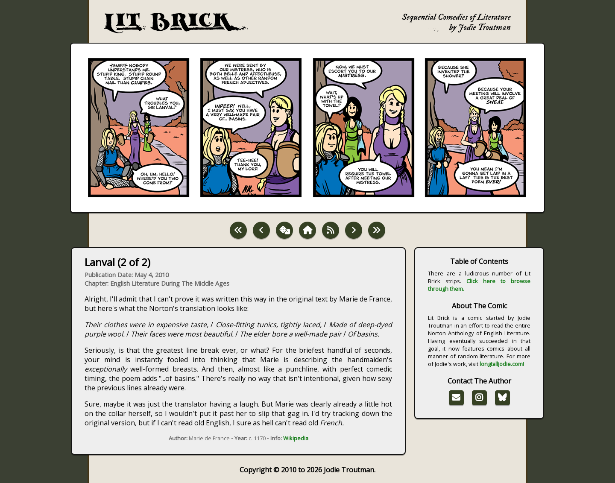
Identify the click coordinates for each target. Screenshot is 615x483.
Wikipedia (295, 438)
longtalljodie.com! (502, 364)
